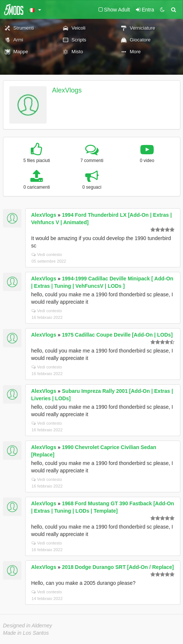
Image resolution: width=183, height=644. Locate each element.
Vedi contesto (46, 254)
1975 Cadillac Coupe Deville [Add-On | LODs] (117, 335)
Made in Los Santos (26, 633)
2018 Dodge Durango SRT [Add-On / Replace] (118, 567)
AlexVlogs (67, 90)
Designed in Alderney (27, 625)
